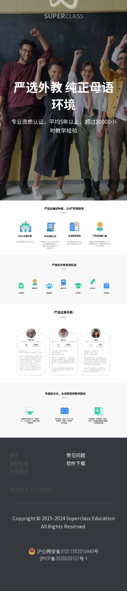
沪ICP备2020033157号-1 (64, 563)
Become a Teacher (31, 494)
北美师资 (18, 476)
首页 (14, 460)
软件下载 (75, 468)
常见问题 (75, 460)
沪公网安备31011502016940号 (63, 556)
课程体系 (18, 468)
